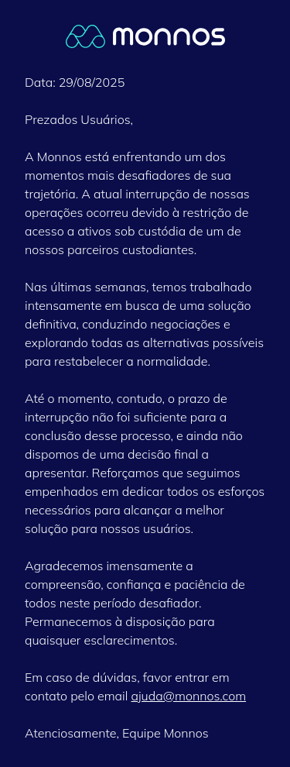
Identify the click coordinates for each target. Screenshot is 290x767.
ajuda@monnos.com (188, 695)
